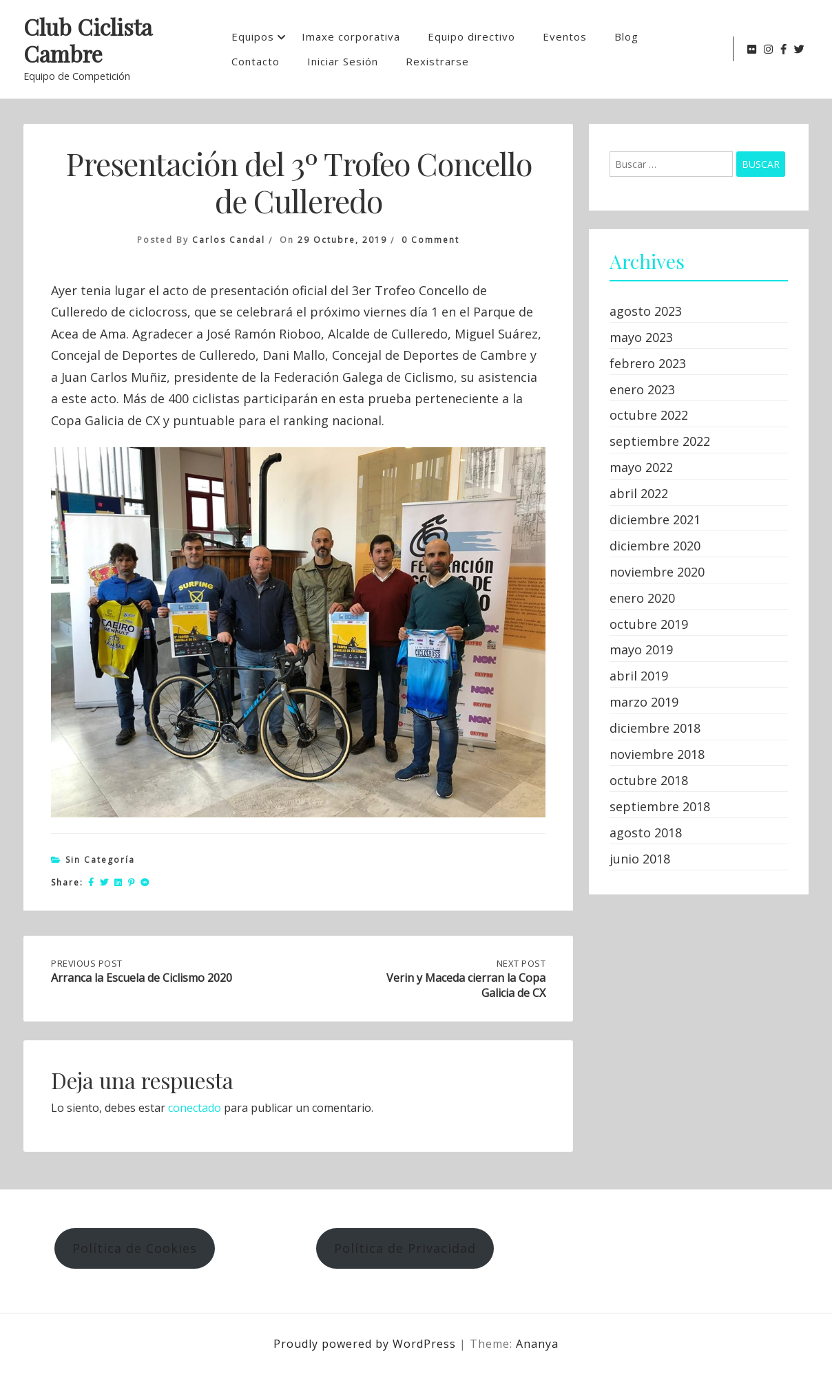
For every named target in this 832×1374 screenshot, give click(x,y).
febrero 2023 (648, 363)
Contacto (255, 61)
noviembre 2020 (657, 571)
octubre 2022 (649, 415)
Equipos (252, 36)
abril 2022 (639, 493)
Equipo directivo (471, 36)
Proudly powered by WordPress (366, 1343)
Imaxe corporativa (351, 36)
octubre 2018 (649, 780)
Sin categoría (100, 860)
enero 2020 (642, 598)
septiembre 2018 (660, 806)
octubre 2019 (649, 624)
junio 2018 (640, 858)
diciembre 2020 (655, 545)
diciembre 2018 (655, 728)
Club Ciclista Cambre (87, 40)
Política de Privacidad (405, 1248)
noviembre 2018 (657, 754)
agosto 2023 (646, 311)
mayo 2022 (641, 467)
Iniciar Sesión (342, 61)
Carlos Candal (228, 240)
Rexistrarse (437, 61)
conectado (194, 1107)
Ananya (537, 1343)
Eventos (565, 36)
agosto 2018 (646, 832)
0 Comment (430, 240)
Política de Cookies (134, 1248)
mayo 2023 (641, 337)
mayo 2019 (641, 649)
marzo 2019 (644, 702)
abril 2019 (639, 675)
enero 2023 (642, 389)
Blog (626, 36)
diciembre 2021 (655, 519)
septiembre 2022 (660, 441)
